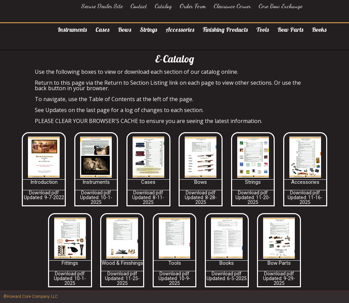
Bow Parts (290, 29)
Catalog (163, 6)
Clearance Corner (232, 6)
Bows (124, 29)
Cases (102, 29)
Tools (262, 29)
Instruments (72, 29)
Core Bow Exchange (280, 6)
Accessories (180, 29)
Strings (148, 29)
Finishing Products (225, 29)
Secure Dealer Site (102, 6)
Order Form (193, 6)
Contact (139, 6)
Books (319, 29)
